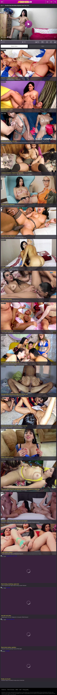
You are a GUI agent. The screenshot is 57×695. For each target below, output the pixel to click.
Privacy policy (25, 689)
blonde (13, 79)
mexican (8, 395)
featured (24, 585)
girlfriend (14, 174)
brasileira (3, 395)
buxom (3, 553)
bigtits (6, 332)
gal (21, 364)
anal (25, 427)
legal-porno (14, 617)
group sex (4, 522)
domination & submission (7, 174)
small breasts (9, 522)
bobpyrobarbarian (10, 364)
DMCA (17, 689)
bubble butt (18, 79)
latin (10, 269)
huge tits (21, 553)
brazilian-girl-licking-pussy (36, 142)
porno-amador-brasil (20, 142)
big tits (3, 111)
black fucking (16, 585)
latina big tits (7, 553)
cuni (15, 332)
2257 (20, 689)
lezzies (3, 269)
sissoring (8, 648)
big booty (3, 490)
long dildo (8, 490)
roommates (19, 490)
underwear (24, 237)
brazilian (3, 680)
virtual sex (11, 458)
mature (10, 111)
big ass (10, 79)
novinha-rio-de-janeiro (6, 142)
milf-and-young (28, 142)
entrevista (22, 680)
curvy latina (24, 490)
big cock (16, 427)
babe (17, 269)
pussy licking (6, 300)
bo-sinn (10, 617)
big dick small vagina (9, 585)
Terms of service (10, 689)
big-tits (3, 205)
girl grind (3, 648)
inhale (3, 237)
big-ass (7, 680)
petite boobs (20, 427)
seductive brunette (27, 522)
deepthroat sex (17, 364)
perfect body (16, 395)
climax (14, 300)
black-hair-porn (25, 617)
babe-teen (13, 142)
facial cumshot (8, 237)
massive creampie (35, 522)
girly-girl (12, 648)
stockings (18, 332)
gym (21, 648)
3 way (11, 300)
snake (21, 585)
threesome (17, 553)
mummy (6, 111)
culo (2, 300)
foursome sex (11, 427)
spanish (14, 205)
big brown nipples (28, 174)
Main (2, 5)
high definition (4, 427)
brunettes (19, 237)
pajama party (10, 332)
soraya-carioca (17, 680)
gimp (11, 205)
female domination (20, 205)
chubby (23, 174)
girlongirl (13, 269)
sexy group (25, 364)
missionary (22, 395)
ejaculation (7, 205)
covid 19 (7, 269)
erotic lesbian (13, 490)
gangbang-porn (5, 617)
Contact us (3, 689)
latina (7, 79)
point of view (16, 458)
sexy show (4, 364)
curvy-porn (19, 617)
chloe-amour (14, 237)
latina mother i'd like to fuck (18, 522)
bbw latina (19, 174)
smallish (3, 79)
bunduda (11, 680)
